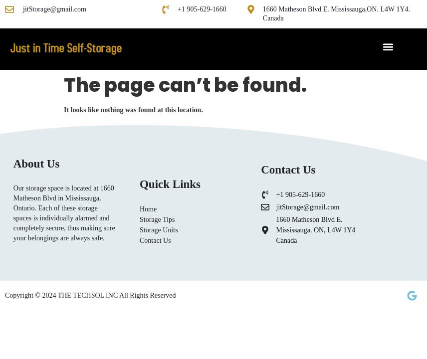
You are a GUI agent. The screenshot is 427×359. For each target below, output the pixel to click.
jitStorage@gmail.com (54, 9)
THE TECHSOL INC (88, 295)
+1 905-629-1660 (202, 9)
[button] (388, 46)
